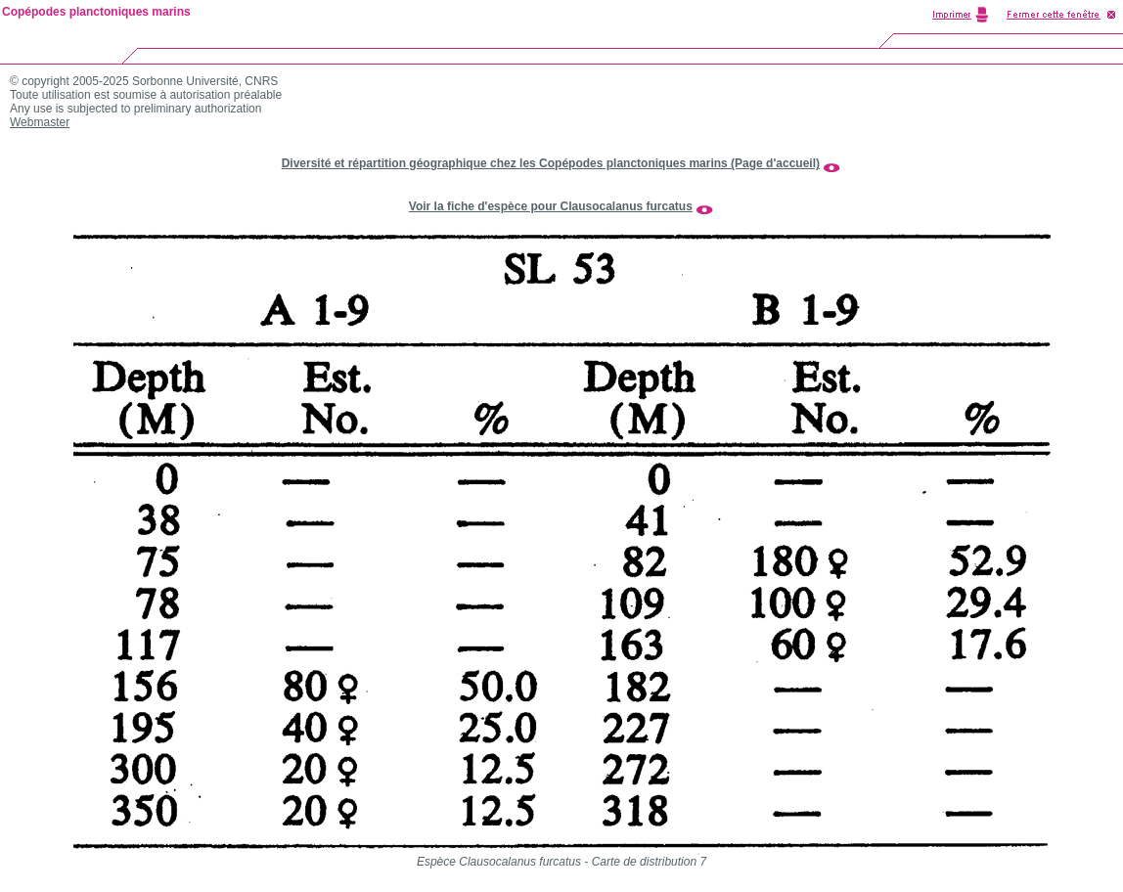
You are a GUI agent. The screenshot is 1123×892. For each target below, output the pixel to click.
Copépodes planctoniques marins (96, 12)
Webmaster (39, 122)
